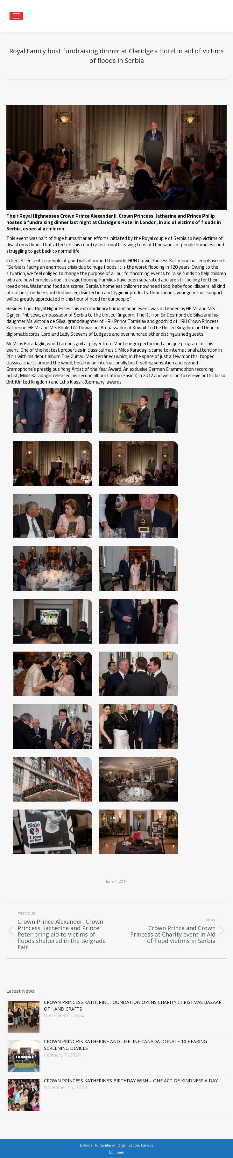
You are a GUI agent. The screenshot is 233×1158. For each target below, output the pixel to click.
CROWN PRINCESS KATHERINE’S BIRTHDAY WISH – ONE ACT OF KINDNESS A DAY (131, 1081)
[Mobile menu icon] (16, 16)
